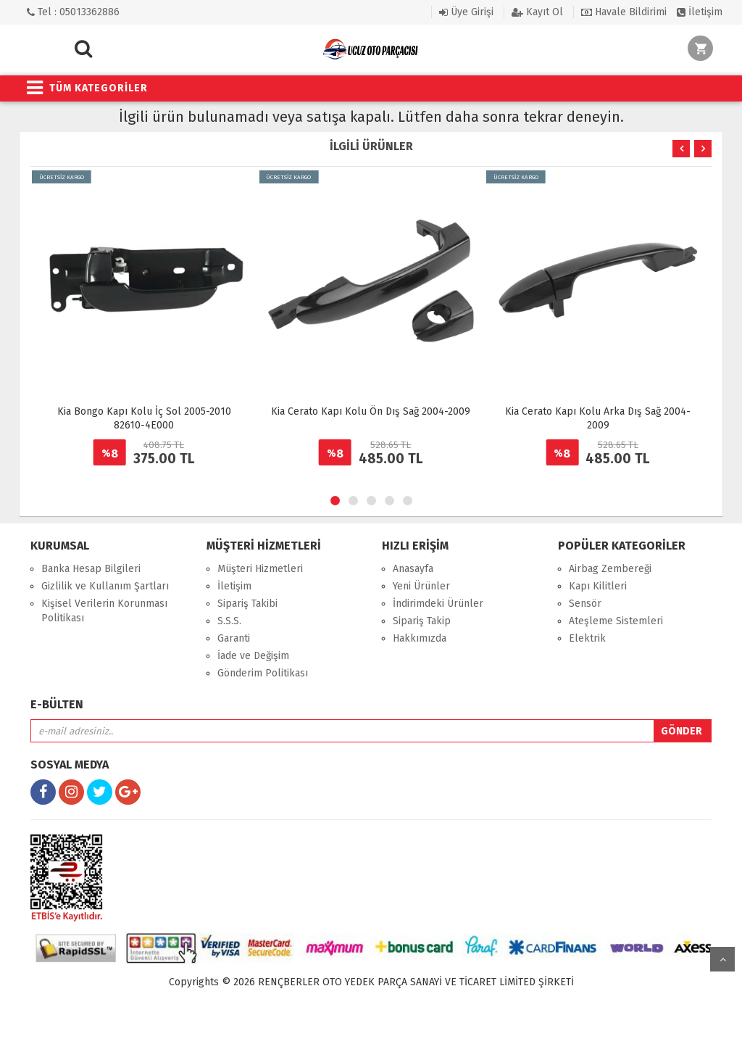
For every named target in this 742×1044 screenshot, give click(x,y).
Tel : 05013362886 (73, 12)
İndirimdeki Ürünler (438, 603)
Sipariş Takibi (247, 603)
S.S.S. (229, 621)
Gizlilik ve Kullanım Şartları (105, 586)
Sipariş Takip (422, 621)
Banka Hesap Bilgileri (91, 569)
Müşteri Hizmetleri (260, 569)
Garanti (233, 638)
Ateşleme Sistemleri (616, 621)
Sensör (585, 603)
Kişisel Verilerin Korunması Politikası (104, 610)
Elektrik (587, 638)
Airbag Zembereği (610, 569)
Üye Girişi (466, 12)
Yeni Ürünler (421, 586)
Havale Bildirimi (624, 12)
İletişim (699, 12)
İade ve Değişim (253, 656)
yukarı (722, 959)
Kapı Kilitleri (598, 586)
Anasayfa (413, 569)
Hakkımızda (419, 638)
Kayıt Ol (537, 12)
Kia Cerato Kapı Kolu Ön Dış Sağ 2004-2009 (370, 411)
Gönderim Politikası (262, 673)
